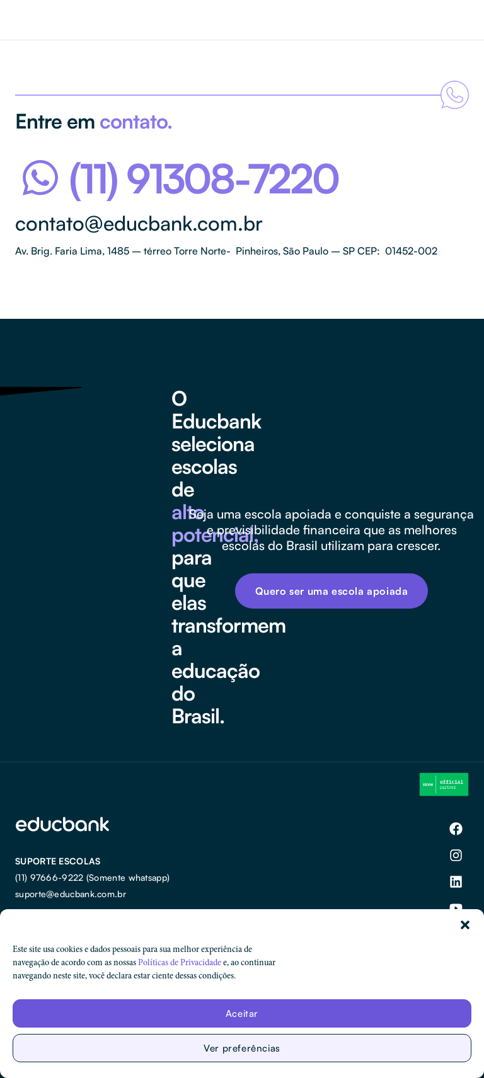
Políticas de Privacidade (179, 963)
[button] (465, 925)
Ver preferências (242, 1048)
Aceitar (242, 1013)
